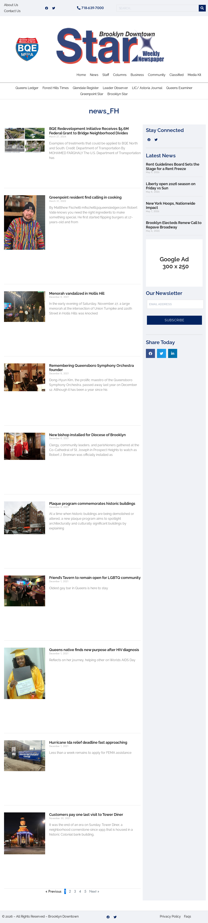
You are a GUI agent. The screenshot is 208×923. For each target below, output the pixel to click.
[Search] (202, 8)
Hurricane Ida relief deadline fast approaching (88, 742)
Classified (177, 75)
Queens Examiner (179, 88)
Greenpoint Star (91, 94)
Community (156, 75)
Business (137, 75)
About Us (11, 5)
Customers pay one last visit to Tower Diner (86, 814)
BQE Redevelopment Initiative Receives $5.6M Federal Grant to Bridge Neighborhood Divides (89, 131)
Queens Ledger (27, 88)
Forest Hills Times (56, 88)
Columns (120, 75)
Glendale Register (86, 88)
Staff (105, 75)
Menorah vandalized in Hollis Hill (76, 293)
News (94, 75)
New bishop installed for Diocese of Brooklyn (87, 435)
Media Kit (194, 75)
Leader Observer (115, 88)
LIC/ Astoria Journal (147, 88)
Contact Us (12, 11)
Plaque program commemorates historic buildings (92, 503)
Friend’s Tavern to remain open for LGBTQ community (95, 578)
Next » (94, 891)
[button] (150, 353)
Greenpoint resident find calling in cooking (85, 197)
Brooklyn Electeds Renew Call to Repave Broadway (174, 225)
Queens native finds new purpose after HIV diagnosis (94, 650)
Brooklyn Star (117, 94)
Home (81, 75)
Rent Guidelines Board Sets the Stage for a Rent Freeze (172, 166)
